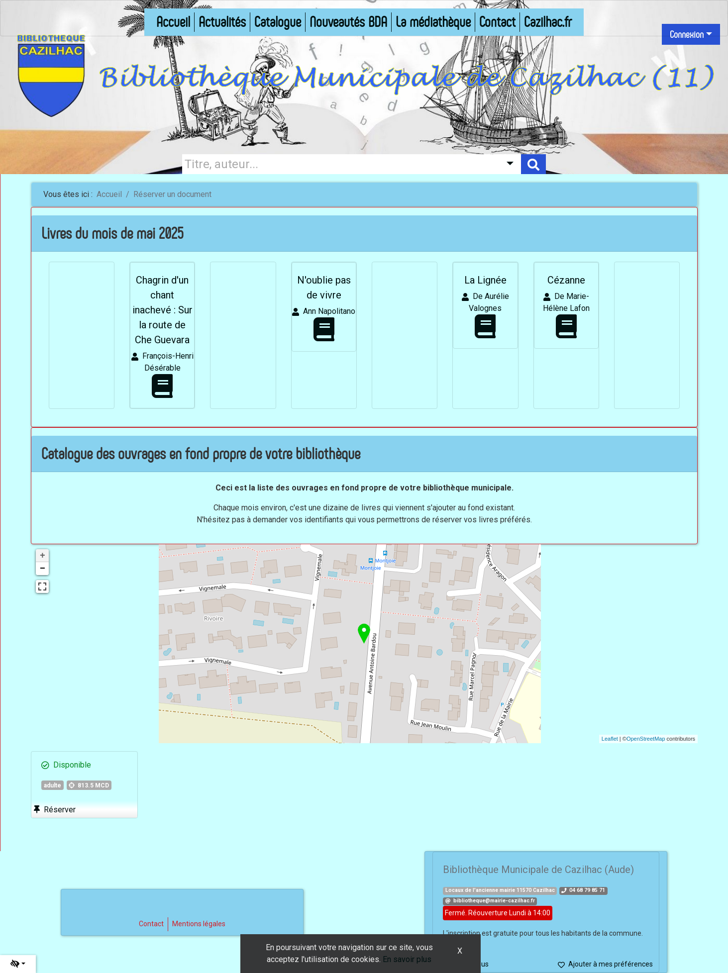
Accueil (109, 194)
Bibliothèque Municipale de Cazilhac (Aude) (538, 870)
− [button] (42, 569)
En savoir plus (407, 959)
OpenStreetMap (645, 739)
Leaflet (610, 739)
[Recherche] (339, 164)
